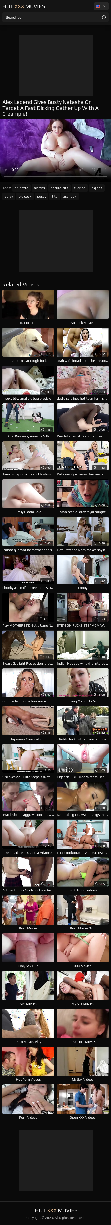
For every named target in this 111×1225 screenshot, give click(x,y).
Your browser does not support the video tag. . (55, 150)
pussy (41, 196)
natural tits (59, 188)
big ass (96, 188)
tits (54, 196)
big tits (39, 188)
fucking (79, 188)
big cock (25, 196)
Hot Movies (23, 6)
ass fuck (69, 196)
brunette (21, 188)
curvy (9, 196)
